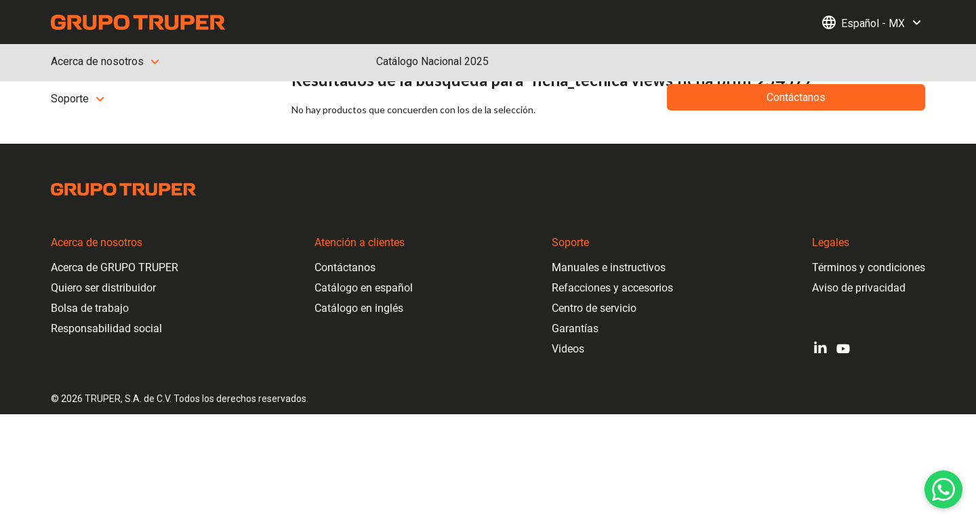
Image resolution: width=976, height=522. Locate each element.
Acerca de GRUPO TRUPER (114, 267)
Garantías (575, 328)
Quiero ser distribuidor (103, 287)
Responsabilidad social (106, 328)
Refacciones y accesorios (612, 287)
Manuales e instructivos (609, 267)
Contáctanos (344, 267)
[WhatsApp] (943, 489)
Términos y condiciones (868, 267)
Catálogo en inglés (358, 308)
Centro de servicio (594, 308)
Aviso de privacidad (859, 287)
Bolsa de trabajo (90, 308)
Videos (568, 348)
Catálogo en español (363, 287)
